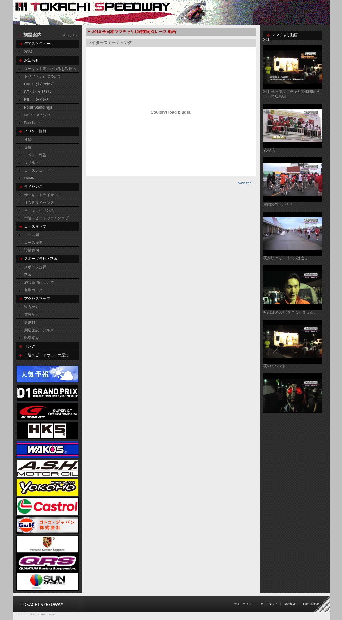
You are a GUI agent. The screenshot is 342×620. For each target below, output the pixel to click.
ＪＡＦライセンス (39, 202)
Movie (29, 178)
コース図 (31, 235)
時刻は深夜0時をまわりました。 (290, 312)
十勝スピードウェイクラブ (46, 218)
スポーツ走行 (35, 267)
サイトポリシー (244, 603)
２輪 (28, 147)
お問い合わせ (311, 603)
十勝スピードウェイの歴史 (46, 355)
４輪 (28, 139)
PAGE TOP (244, 183)
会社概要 (290, 603)
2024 (28, 52)
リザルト (31, 163)
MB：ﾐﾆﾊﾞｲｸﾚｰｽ (37, 115)
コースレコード (37, 170)
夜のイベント (274, 366)
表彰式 (269, 150)
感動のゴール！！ (278, 204)
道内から (31, 307)
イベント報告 (35, 155)
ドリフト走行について (42, 76)
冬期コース (33, 290)
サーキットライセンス (42, 195)
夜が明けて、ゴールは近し (285, 258)
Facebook (32, 123)
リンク (29, 346)
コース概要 (33, 242)
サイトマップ (269, 603)
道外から (31, 314)
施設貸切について (39, 282)
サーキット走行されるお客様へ (50, 69)
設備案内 (31, 250)
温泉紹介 (31, 338)
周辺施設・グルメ (39, 330)
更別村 (29, 322)
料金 (28, 275)
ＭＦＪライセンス (39, 210)
